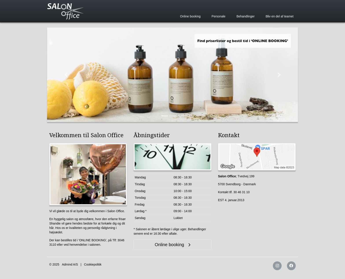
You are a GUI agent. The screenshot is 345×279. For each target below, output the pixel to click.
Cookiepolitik (92, 264)
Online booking (190, 16)
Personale (219, 16)
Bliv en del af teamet (280, 16)
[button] (66, 75)
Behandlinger (246, 16)
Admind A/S (70, 264)
